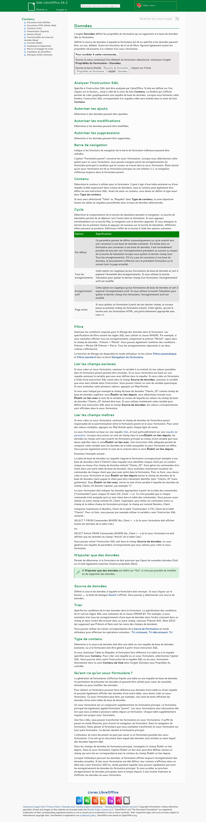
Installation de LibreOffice (39, 51)
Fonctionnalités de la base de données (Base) (38, 39)
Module (40, 9)
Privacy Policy (53, 806)
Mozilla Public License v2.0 (100, 809)
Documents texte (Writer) (38, 22)
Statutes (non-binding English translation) (82, 806)
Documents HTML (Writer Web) (41, 25)
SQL (125, 432)
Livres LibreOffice (103, 792)
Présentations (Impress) (38, 31)
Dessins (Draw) (34, 34)
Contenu (28, 19)
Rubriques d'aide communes (39, 54)
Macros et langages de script (40, 48)
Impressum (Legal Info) (34, 806)
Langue (60, 9)
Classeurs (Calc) (34, 28)
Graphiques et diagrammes (39, 46)
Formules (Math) (34, 43)
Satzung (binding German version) (121, 806)
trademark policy (88, 815)
